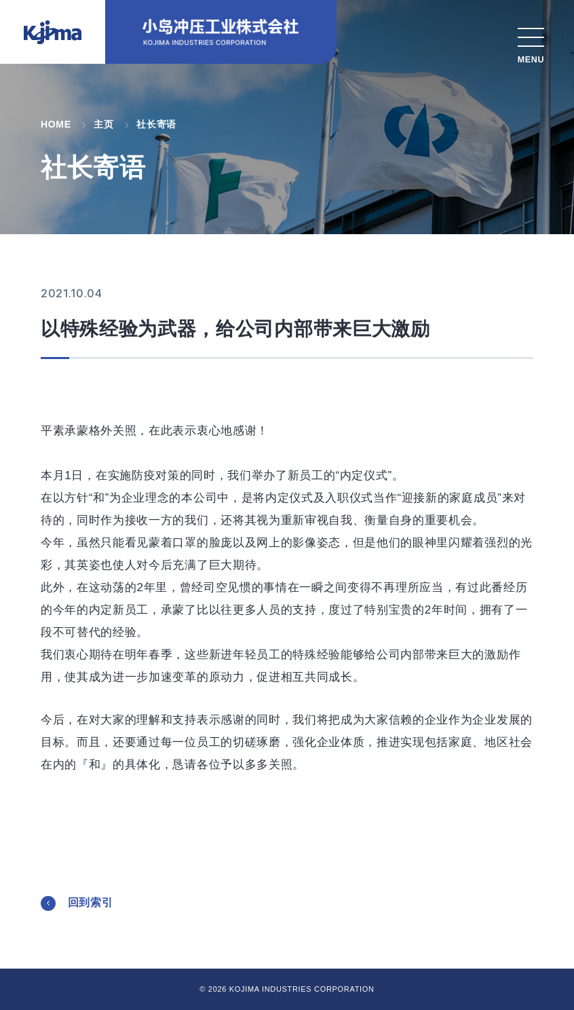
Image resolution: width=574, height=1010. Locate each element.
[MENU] (531, 42)
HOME (56, 124)
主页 (103, 124)
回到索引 (90, 902)
